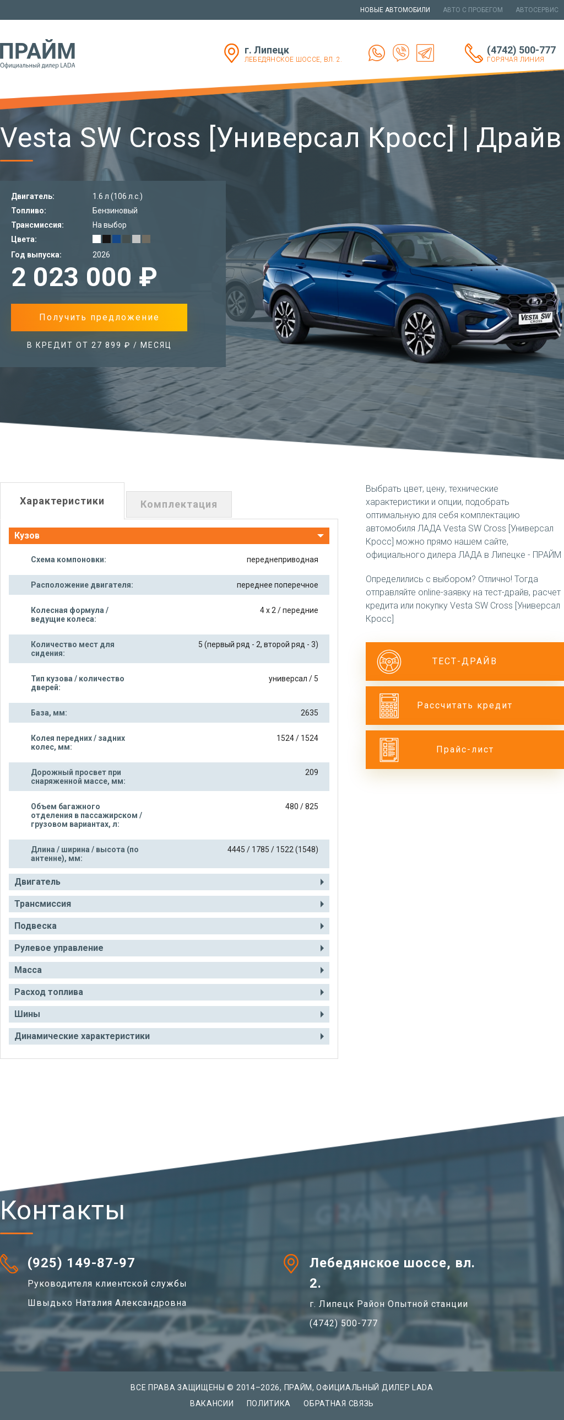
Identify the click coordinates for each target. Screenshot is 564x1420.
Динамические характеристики (82, 1036)
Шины (27, 1014)
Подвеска (35, 926)
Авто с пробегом (473, 10)
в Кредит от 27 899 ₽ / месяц (99, 345)
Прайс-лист (465, 749)
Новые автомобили (395, 10)
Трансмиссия (42, 904)
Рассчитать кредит (465, 705)
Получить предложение (99, 317)
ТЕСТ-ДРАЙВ (464, 661)
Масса (28, 970)
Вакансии (212, 1403)
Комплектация (179, 504)
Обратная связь (338, 1403)
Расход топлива (48, 992)
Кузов (27, 535)
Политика (269, 1403)
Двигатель (37, 881)
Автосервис (537, 10)
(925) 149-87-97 (81, 1263)
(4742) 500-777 (525, 53)
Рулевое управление (59, 948)
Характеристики (62, 501)
